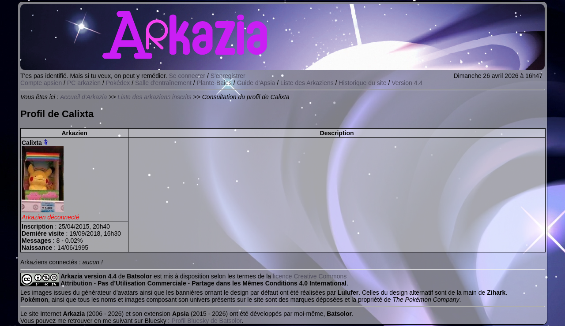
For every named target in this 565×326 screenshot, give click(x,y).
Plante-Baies (214, 82)
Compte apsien (41, 82)
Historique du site (362, 82)
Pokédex (118, 82)
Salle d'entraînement (163, 82)
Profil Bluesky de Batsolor (206, 320)
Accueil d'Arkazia (83, 96)
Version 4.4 (407, 82)
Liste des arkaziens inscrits (154, 96)
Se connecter (187, 75)
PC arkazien (84, 82)
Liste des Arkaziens (307, 82)
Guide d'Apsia (256, 82)
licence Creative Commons (310, 276)
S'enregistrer (228, 75)
